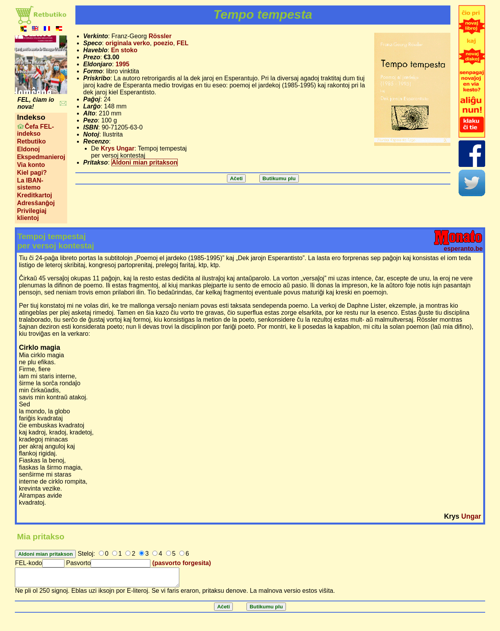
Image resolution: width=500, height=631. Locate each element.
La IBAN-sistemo (30, 184)
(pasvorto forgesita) (181, 563)
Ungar (471, 516)
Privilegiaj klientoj (31, 214)
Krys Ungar (117, 148)
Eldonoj (28, 149)
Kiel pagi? (31, 172)
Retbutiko (31, 141)
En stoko (124, 50)
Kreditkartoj (34, 195)
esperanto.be (463, 248)
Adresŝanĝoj (36, 203)
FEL (182, 43)
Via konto (31, 164)
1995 (123, 64)
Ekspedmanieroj (41, 157)
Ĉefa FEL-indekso (35, 130)
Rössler (159, 36)
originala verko (127, 43)
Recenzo (96, 141)
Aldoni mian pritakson (144, 162)
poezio (163, 43)
